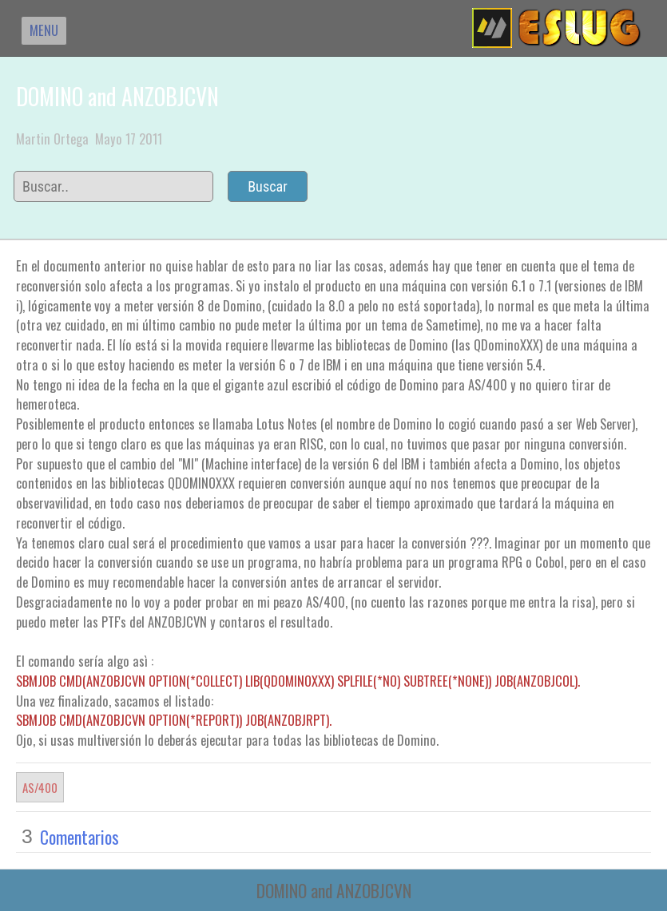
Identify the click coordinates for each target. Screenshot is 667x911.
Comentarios (79, 837)
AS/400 (40, 787)
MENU (44, 30)
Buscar (268, 186)
